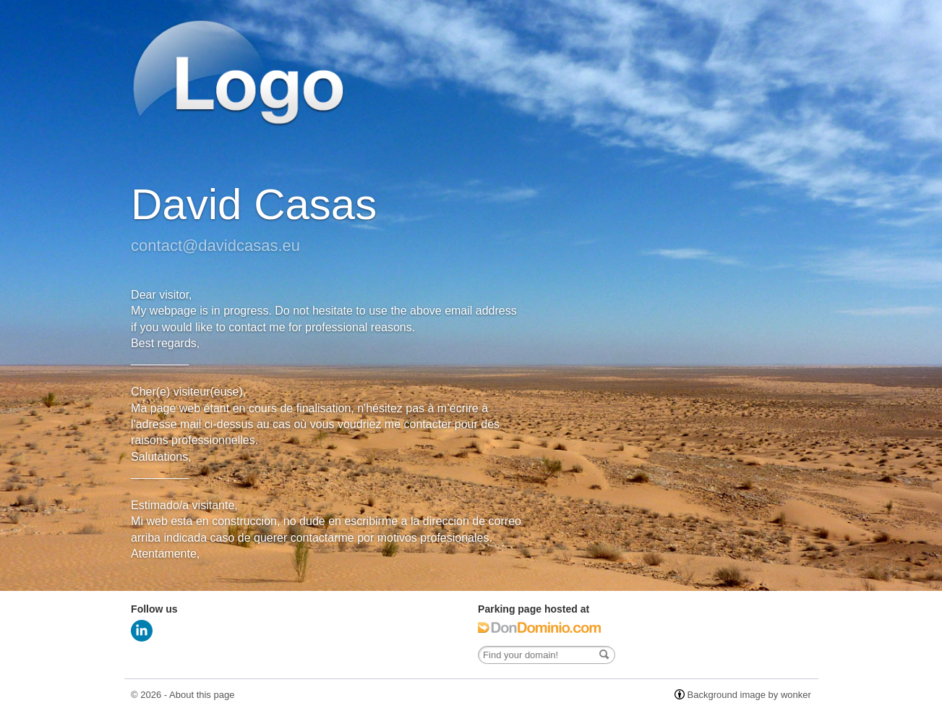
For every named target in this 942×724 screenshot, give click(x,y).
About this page (201, 694)
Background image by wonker (749, 694)
